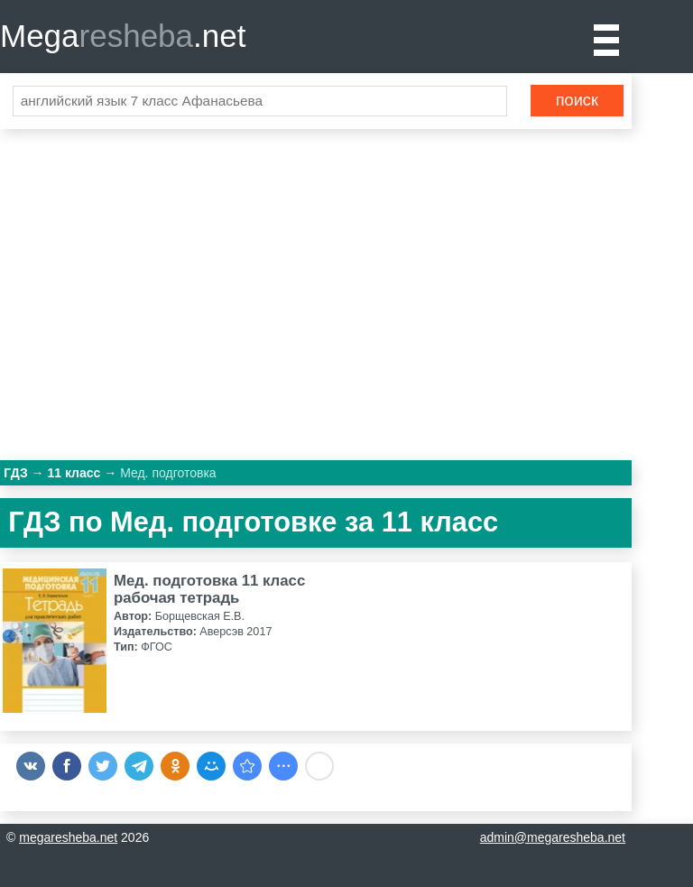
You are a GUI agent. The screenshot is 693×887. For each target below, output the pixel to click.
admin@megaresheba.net (552, 837)
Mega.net (122, 35)
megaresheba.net (68, 837)
